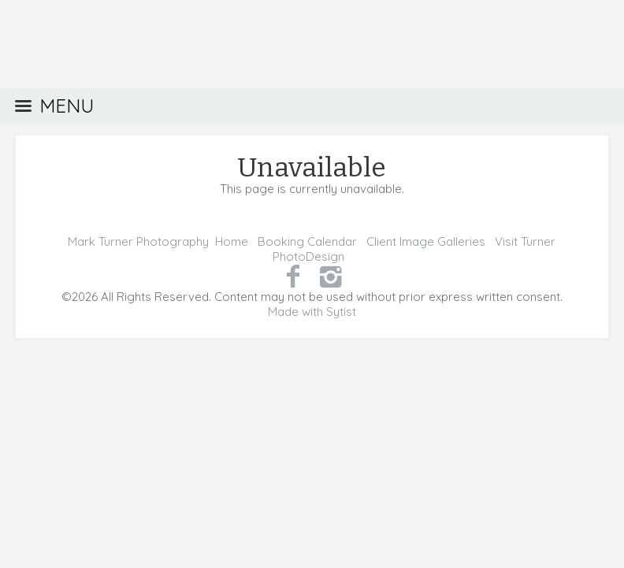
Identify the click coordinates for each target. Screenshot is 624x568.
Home (231, 241)
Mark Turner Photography (138, 241)
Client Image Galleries (425, 241)
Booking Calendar (307, 241)
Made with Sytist (312, 311)
